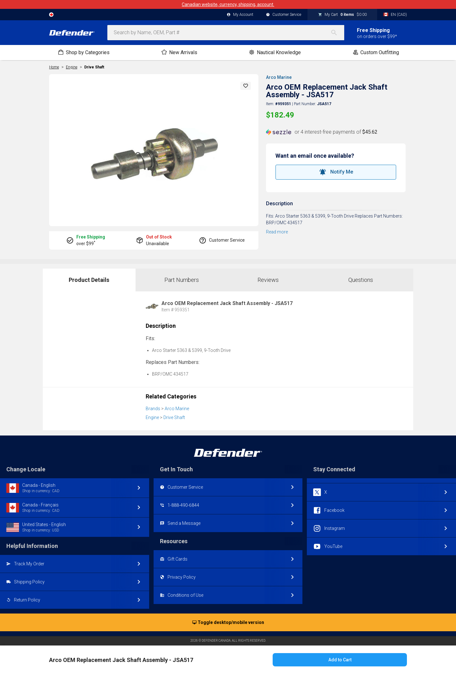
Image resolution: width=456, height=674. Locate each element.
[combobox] (225, 32)
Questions (360, 280)
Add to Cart (340, 659)
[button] (245, 86)
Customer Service (283, 14)
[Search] (337, 32)
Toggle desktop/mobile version (228, 623)
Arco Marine (279, 77)
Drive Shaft (94, 67)
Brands (153, 408)
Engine (152, 417)
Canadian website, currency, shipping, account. (228, 4)
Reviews (268, 280)
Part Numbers (181, 280)
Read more (277, 231)
